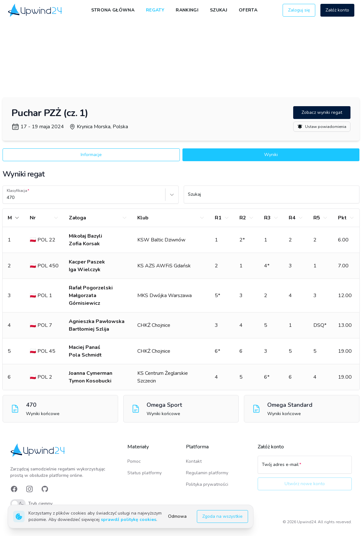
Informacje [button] (91, 155)
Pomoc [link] (134, 461)
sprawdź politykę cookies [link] (128, 519)
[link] (35, 10)
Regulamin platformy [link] (207, 473)
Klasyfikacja (17, 190)
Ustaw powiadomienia (321, 126)
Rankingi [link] (187, 10)
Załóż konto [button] (337, 10)
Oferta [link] (248, 10)
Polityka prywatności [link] (207, 484)
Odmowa (177, 516)
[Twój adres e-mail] (305, 467)
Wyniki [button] (271, 155)
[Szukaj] (272, 197)
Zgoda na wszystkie (222, 516)
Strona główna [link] (113, 10)
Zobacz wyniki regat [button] (322, 112)
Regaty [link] (155, 10)
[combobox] (7, 197)
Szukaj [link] (218, 10)
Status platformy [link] (144, 473)
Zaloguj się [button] (299, 10)
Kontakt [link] (194, 461)
